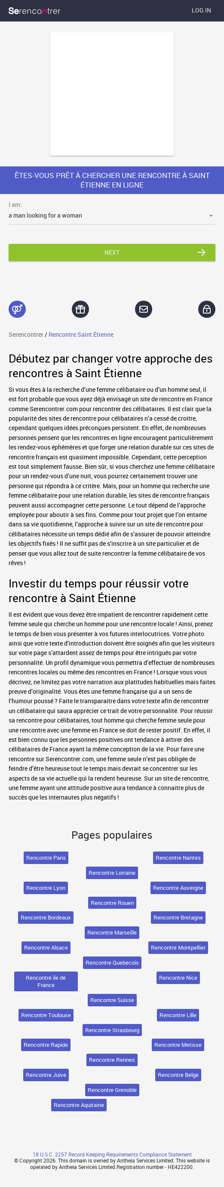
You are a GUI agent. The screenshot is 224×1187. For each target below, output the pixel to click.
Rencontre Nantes (178, 857)
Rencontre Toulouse (46, 1015)
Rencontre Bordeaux (46, 917)
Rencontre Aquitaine (79, 1105)
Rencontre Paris (46, 857)
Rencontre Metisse (178, 1045)
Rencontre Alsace (46, 947)
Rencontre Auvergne (178, 888)
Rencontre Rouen (112, 903)
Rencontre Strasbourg (112, 1030)
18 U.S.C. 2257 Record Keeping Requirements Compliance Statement (112, 1154)
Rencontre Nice (178, 977)
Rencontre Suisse (112, 1000)
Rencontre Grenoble (112, 1090)
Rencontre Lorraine (112, 872)
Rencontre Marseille (112, 932)
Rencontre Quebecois (112, 962)
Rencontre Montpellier (178, 947)
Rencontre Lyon (45, 888)
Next (112, 252)
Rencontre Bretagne (178, 917)
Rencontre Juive (46, 1075)
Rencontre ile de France (46, 981)
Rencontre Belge (178, 1075)
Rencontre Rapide (46, 1045)
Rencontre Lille (178, 1015)
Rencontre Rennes (112, 1060)
